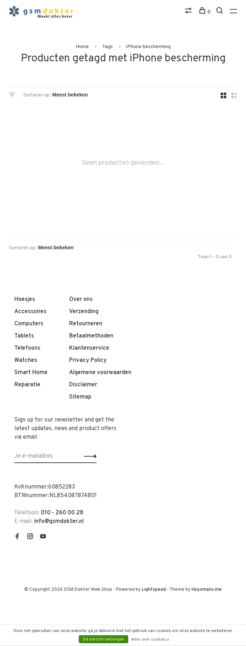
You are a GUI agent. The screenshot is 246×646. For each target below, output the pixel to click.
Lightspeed (154, 590)
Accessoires (30, 311)
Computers (28, 323)
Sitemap (80, 397)
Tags (107, 47)
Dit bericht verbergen (103, 639)
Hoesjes (24, 299)
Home (82, 47)
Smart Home (31, 372)
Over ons (81, 299)
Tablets (24, 336)
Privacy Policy (88, 360)
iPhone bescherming (148, 47)
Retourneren (85, 323)
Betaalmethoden (91, 336)
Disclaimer (83, 384)
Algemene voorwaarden (100, 372)
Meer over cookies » (150, 639)
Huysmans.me (207, 590)
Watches (25, 360)
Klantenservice (89, 348)
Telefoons (27, 348)
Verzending (83, 311)
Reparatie (27, 384)
